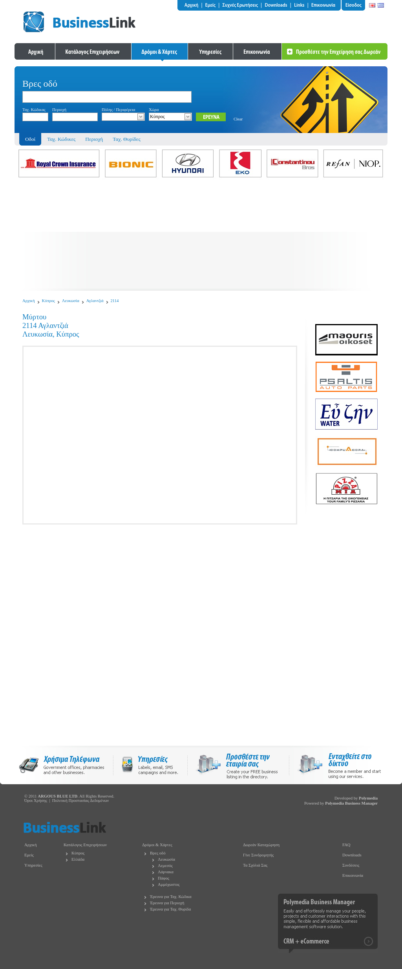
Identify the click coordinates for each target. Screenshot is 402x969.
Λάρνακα (166, 872)
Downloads (352, 855)
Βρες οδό (157, 853)
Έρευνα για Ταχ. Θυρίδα (170, 909)
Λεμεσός (165, 865)
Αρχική (28, 301)
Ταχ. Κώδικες (61, 139)
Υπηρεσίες (33, 865)
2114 (115, 301)
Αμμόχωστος (169, 884)
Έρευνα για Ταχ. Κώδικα (171, 896)
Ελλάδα (77, 859)
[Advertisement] (201, 236)
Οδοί (30, 139)
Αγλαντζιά (95, 301)
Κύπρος (48, 301)
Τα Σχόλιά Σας (255, 865)
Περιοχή (94, 139)
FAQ (346, 845)
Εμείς (29, 855)
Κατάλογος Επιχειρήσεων (85, 845)
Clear (238, 119)
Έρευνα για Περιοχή (167, 903)
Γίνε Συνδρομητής (258, 855)
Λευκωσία (70, 301)
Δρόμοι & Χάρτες (157, 845)
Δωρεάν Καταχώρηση (261, 845)
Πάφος (163, 878)
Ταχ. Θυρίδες (126, 139)
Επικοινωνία (352, 875)
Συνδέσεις (350, 865)
